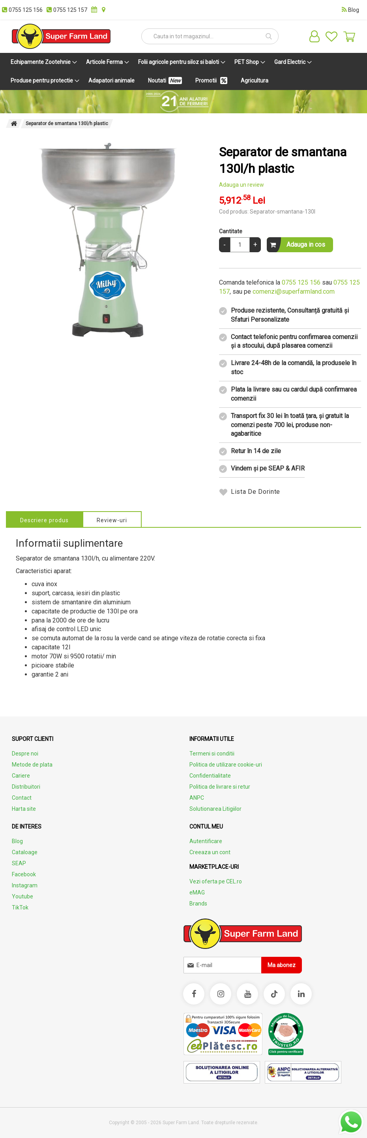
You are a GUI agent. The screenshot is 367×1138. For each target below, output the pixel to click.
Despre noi (25, 753)
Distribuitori (26, 787)
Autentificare (205, 841)
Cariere (21, 775)
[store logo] (61, 36)
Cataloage (24, 852)
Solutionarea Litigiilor (215, 809)
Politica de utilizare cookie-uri (225, 764)
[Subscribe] (281, 965)
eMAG (197, 892)
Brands (198, 903)
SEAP (19, 863)
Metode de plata (32, 764)
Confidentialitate (210, 775)
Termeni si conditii (211, 753)
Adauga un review (241, 185)
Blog (17, 841)
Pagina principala (13, 123)
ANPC (196, 798)
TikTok (20, 907)
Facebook (24, 874)
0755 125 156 (301, 282)
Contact (22, 798)
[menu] (183, 71)
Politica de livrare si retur (219, 787)
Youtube (22, 896)
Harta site (24, 809)
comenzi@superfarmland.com (294, 291)
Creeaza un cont (209, 852)
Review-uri (113, 520)
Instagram (24, 885)
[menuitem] (42, 62)
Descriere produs (45, 520)
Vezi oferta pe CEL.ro (215, 881)
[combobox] (210, 36)
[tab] (45, 519)
